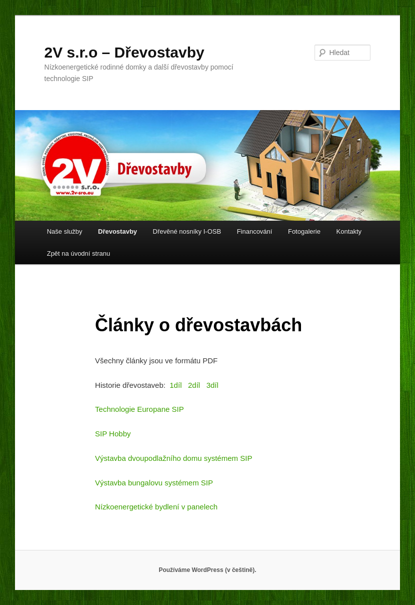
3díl (212, 385)
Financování (254, 231)
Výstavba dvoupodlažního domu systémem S (170, 458)
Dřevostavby (117, 231)
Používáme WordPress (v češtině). (207, 569)
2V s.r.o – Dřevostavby (124, 52)
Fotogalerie (304, 231)
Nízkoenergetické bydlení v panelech (156, 506)
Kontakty (349, 231)
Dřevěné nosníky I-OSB (187, 231)
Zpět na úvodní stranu (78, 253)
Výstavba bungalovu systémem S (150, 482)
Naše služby (64, 231)
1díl (176, 385)
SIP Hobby (112, 433)
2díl (194, 385)
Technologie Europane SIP (139, 409)
